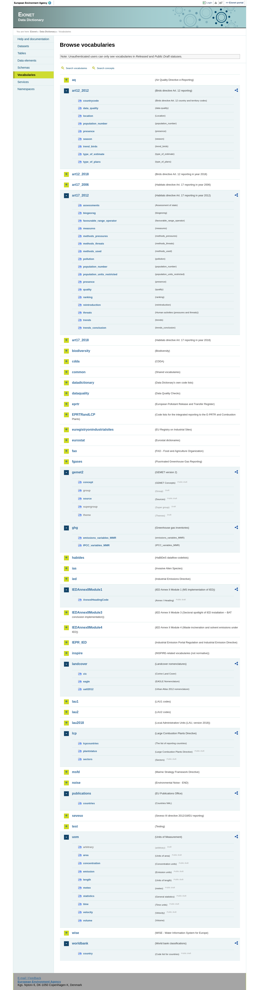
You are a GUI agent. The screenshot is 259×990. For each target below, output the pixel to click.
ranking (88, 297)
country (88, 953)
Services (23, 82)
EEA (34, 3)
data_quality (90, 108)
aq (74, 80)
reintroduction (92, 304)
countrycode (91, 100)
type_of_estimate (93, 154)
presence (89, 131)
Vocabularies (27, 74)
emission (88, 871)
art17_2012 (80, 195)
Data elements (27, 60)
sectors (88, 759)
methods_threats (93, 243)
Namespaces (26, 89)
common (79, 372)
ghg (75, 527)
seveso (77, 815)
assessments (91, 205)
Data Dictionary (48, 31)
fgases (77, 461)
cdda (76, 361)
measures (89, 228)
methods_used (92, 251)
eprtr (75, 404)
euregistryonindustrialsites (93, 429)
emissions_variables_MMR (99, 537)
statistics (88, 896)
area (85, 855)
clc (85, 673)
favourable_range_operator (100, 220)
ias (74, 568)
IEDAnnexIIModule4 (87, 627)
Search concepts (105, 68)
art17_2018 (80, 340)
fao (74, 451)
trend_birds (90, 146)
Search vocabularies (76, 68)
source (87, 498)
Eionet (33, 31)
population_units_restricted (100, 274)
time (85, 904)
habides (78, 557)
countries (89, 803)
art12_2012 (80, 90)
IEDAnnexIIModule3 (87, 612)
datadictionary (83, 382)
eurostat (78, 440)
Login (209, 2)
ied (74, 579)
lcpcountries (91, 743)
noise (76, 782)
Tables (22, 53)
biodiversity (81, 351)
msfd (76, 772)
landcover (79, 664)
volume (87, 920)
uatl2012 (88, 689)
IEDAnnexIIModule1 (87, 589)
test (75, 826)
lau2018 (78, 722)
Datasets (23, 46)
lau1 (75, 701)
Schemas (24, 67)
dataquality (80, 393)
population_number (95, 123)
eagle (86, 681)
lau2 (75, 712)
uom (75, 837)
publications (81, 793)
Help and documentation (33, 39)
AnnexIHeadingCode (96, 599)
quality (87, 289)
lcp (74, 733)
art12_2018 (80, 174)
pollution (88, 258)
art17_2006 (80, 184)
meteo (87, 887)
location (88, 115)
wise (75, 933)
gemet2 (77, 472)
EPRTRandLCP (83, 414)
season (87, 138)
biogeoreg (89, 213)
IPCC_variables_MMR (96, 545)
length (87, 879)
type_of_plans (92, 161)
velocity (88, 912)
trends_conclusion (94, 327)
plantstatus (90, 751)
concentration (91, 863)
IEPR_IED (79, 642)
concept (88, 482)
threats (87, 312)
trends (87, 320)
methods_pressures (95, 236)
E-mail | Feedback (29, 978)
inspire (77, 653)
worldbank (80, 943)
